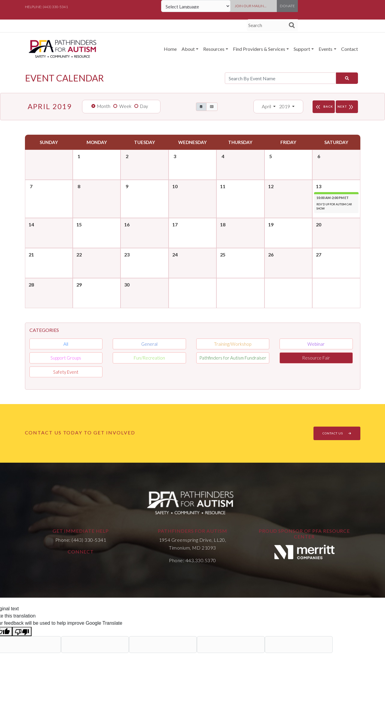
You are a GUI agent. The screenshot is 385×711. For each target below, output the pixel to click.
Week (125, 106)
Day (144, 106)
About (188, 49)
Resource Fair (316, 357)
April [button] (267, 106)
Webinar (316, 344)
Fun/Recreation (149, 357)
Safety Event (65, 372)
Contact (349, 49)
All (65, 344)
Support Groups (65, 357)
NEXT (347, 106)
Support (302, 49)
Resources (214, 49)
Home (170, 49)
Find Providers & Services (259, 49)
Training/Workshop (232, 344)
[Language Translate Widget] (196, 6)
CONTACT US (336, 433)
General (149, 344)
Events (325, 49)
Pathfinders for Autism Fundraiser (232, 357)
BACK (323, 106)
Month (103, 106)
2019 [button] (285, 106)
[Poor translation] (22, 631)
